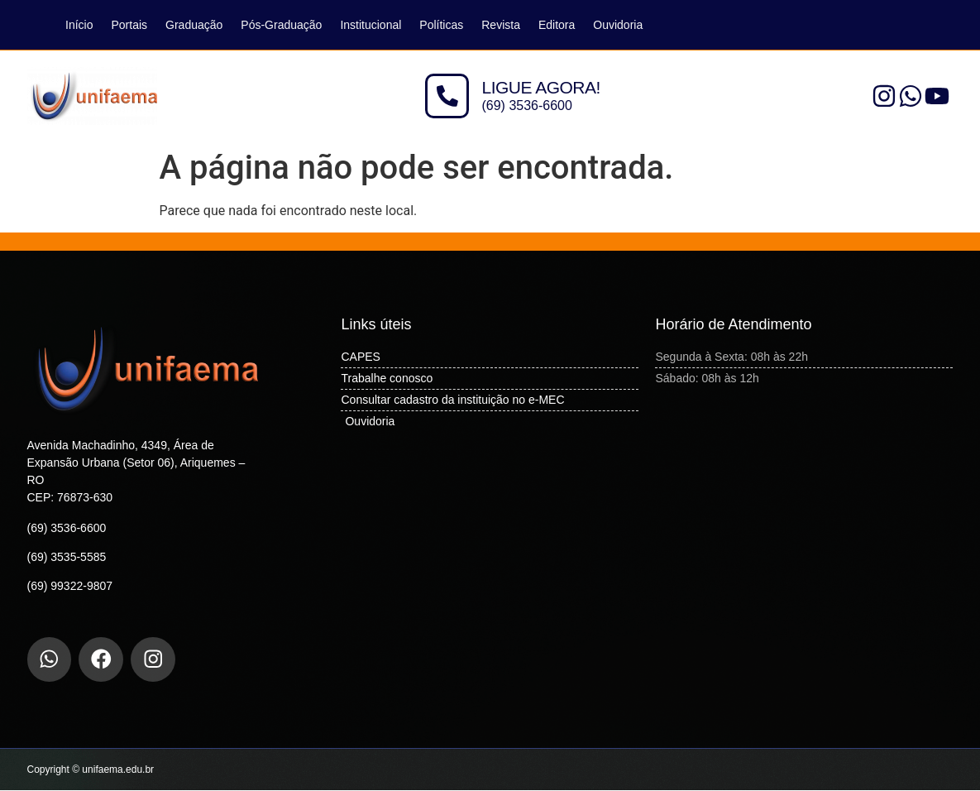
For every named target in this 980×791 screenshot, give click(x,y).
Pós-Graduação (281, 24)
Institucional (370, 24)
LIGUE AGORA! (541, 87)
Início (79, 24)
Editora (556, 24)
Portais (129, 24)
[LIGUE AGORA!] (447, 96)
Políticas (441, 24)
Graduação (193, 24)
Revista (500, 24)
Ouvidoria (618, 24)
